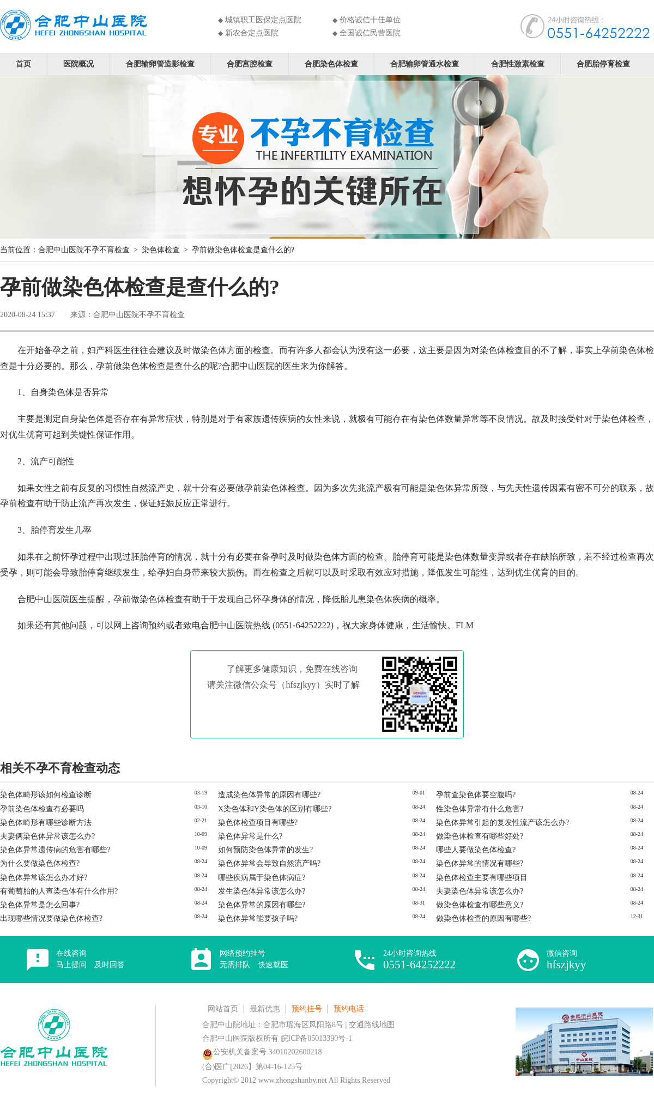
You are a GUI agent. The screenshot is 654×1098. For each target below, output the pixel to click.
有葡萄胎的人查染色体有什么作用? (59, 891)
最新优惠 (265, 1009)
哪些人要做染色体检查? (476, 850)
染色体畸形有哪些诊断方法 (46, 822)
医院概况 (78, 63)
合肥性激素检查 (517, 63)
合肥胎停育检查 (603, 63)
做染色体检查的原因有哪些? (483, 918)
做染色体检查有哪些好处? (479, 836)
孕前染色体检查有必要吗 (42, 809)
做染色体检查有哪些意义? (479, 905)
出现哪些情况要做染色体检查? (51, 918)
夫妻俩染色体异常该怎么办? (47, 836)
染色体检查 (161, 250)
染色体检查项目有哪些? (258, 822)
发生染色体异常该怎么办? (261, 891)
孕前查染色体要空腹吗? (476, 795)
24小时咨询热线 (419, 959)
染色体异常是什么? (250, 836)
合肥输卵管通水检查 (424, 63)
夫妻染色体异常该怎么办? (479, 891)
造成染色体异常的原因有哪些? (269, 795)
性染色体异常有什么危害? (479, 809)
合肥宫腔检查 (249, 63)
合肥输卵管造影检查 (160, 63)
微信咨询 (566, 959)
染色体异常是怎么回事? (40, 905)
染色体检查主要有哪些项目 (482, 877)
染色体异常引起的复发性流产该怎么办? (502, 822)
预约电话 (349, 1009)
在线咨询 (90, 959)
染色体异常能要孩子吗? (258, 918)
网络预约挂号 (254, 959)
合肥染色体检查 (331, 63)
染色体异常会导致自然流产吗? (269, 863)
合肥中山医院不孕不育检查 (84, 250)
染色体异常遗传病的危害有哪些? (55, 850)
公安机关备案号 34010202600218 (262, 1052)
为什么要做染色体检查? (40, 863)
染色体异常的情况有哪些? (479, 863)
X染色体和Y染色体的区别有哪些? (274, 809)
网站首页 (223, 1009)
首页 (23, 63)
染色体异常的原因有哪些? (261, 905)
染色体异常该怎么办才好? (43, 877)
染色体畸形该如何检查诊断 (46, 795)
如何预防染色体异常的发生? (265, 850)
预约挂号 (307, 1009)
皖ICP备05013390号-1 (316, 1038)
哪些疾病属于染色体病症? (261, 877)
